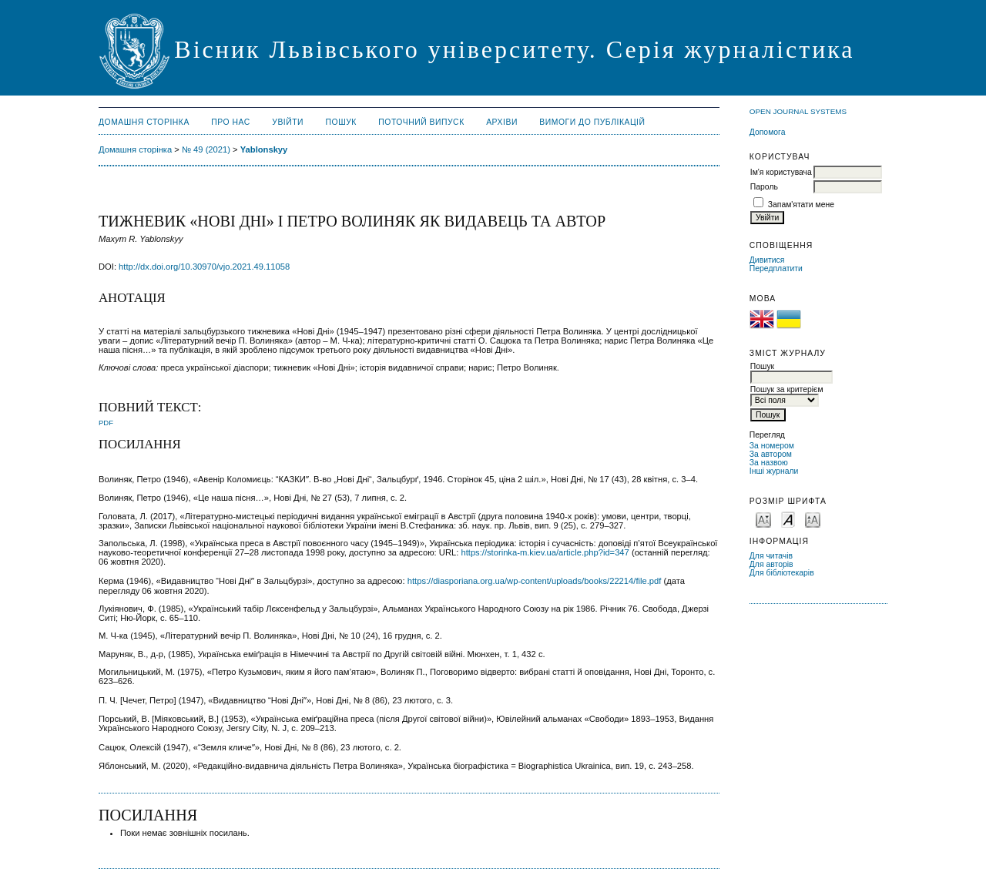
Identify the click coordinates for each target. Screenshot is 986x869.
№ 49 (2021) (206, 149)
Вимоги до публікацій (592, 122)
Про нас (230, 122)
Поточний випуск (421, 122)
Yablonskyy (264, 149)
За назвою (769, 462)
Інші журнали (774, 471)
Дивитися (767, 260)
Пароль (764, 187)
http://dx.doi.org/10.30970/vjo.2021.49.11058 (204, 266)
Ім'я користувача (781, 172)
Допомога (768, 132)
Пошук (341, 122)
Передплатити (776, 268)
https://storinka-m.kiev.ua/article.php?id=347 (545, 552)
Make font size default (788, 519)
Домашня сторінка (144, 122)
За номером (772, 445)
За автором (771, 454)
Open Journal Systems (798, 111)
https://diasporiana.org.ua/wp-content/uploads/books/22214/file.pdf (534, 580)
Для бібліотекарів (782, 573)
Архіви (502, 122)
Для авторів (771, 564)
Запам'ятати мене (801, 204)
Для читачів (771, 556)
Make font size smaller (763, 519)
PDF (106, 422)
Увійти (288, 122)
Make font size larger (812, 519)
